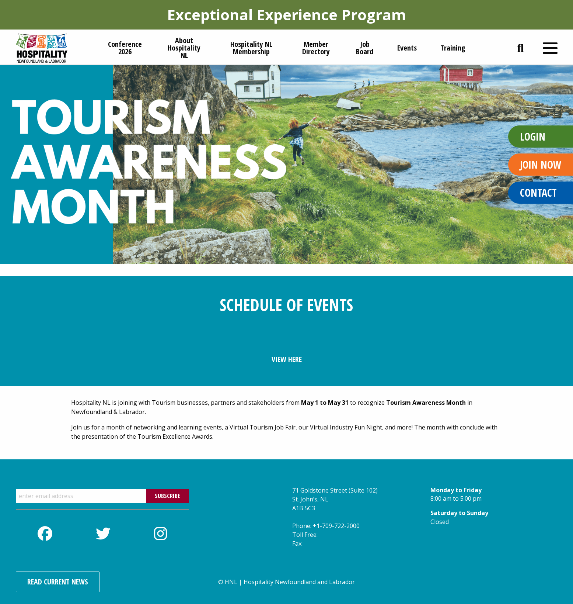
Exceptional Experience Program (286, 14)
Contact (538, 193)
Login (532, 137)
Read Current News (57, 582)
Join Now (540, 165)
